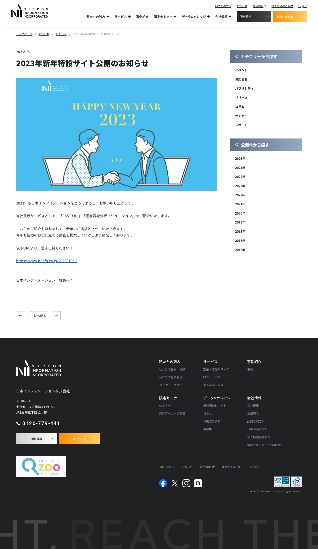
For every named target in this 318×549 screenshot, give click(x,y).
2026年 (240, 158)
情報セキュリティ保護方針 (264, 445)
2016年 (240, 249)
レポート (241, 125)
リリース (241, 97)
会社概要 (253, 405)
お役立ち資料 (212, 421)
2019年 (240, 222)
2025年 (240, 167)
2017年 (240, 240)
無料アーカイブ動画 (172, 413)
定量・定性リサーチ (216, 369)
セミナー (241, 115)
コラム (239, 106)
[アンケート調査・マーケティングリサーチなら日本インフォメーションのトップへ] (29, 11)
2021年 (240, 204)
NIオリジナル (212, 377)
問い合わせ (79, 438)
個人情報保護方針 (258, 437)
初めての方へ (223, 6)
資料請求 (245, 16)
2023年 (240, 185)
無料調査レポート (214, 405)
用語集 (207, 429)
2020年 (240, 213)
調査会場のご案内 (282, 6)
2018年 (240, 231)
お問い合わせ (284, 16)
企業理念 (253, 413)
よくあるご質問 (213, 385)
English (302, 6)
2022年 (240, 195)
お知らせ (242, 6)
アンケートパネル (170, 385)
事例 (250, 369)
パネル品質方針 (257, 429)
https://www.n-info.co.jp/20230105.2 (46, 260)
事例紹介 (142, 16)
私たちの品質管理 (170, 377)
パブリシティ (244, 88)
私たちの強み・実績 (172, 369)
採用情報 (258, 6)
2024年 (240, 176)
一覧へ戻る (38, 315)
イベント (241, 70)
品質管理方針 (256, 421)
